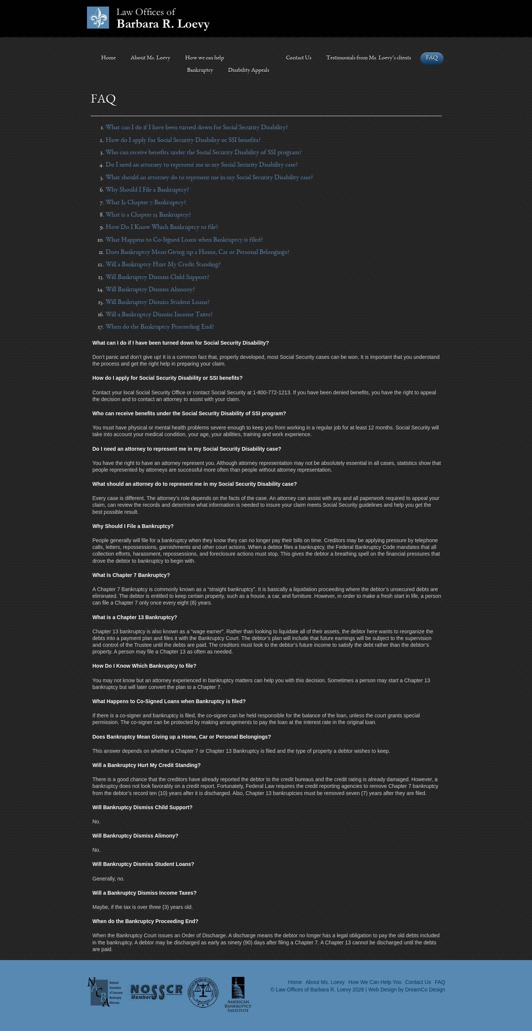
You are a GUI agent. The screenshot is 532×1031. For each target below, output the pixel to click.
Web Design (382, 990)
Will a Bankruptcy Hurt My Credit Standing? (163, 264)
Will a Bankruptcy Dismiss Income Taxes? (159, 314)
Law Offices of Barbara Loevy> (148, 18)
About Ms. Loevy (150, 58)
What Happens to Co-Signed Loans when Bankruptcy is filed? (184, 240)
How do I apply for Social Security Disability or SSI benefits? (183, 140)
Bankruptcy (200, 71)
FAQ (432, 58)
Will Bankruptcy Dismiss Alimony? (150, 289)
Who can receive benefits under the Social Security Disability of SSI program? (204, 152)
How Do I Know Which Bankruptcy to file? (162, 227)
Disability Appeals (248, 71)
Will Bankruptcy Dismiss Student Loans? (157, 302)
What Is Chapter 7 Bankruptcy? (146, 202)
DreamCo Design (425, 990)
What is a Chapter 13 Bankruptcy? (148, 215)
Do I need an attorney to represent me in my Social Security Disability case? (202, 165)
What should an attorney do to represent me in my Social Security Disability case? (209, 177)
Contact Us (298, 58)
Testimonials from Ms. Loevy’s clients (368, 58)
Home (108, 58)
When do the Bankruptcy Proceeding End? (160, 327)
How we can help (204, 58)
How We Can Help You (374, 982)
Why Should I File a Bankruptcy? (147, 190)
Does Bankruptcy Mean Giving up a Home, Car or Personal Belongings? (197, 252)
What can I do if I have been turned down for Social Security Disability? (197, 127)
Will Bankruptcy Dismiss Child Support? (157, 277)
